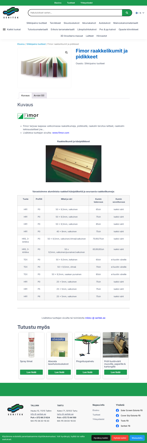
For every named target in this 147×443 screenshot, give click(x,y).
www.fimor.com (60, 132)
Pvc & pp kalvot (107, 29)
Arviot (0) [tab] (39, 95)
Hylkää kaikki (120, 438)
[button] (66, 52)
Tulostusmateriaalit (38, 29)
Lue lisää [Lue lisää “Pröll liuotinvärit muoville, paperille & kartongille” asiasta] (115, 372)
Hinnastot (102, 35)
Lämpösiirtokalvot (87, 29)
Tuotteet (71, 3)
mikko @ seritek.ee (95, 317)
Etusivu (57, 3)
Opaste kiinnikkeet (128, 29)
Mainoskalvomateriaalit (125, 23)
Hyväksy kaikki (101, 438)
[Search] (127, 13)
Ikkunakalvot (89, 23)
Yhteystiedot (87, 3)
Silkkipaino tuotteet (37, 23)
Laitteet (90, 35)
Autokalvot (104, 23)
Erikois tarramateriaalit (62, 29)
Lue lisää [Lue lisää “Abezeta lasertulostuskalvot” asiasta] (59, 372)
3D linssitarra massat (71, 35)
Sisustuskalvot (71, 23)
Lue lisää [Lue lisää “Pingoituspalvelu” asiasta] (87, 372)
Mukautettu (137, 438)
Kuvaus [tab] (25, 95)
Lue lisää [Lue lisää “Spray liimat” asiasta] (31, 372)
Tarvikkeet (55, 23)
